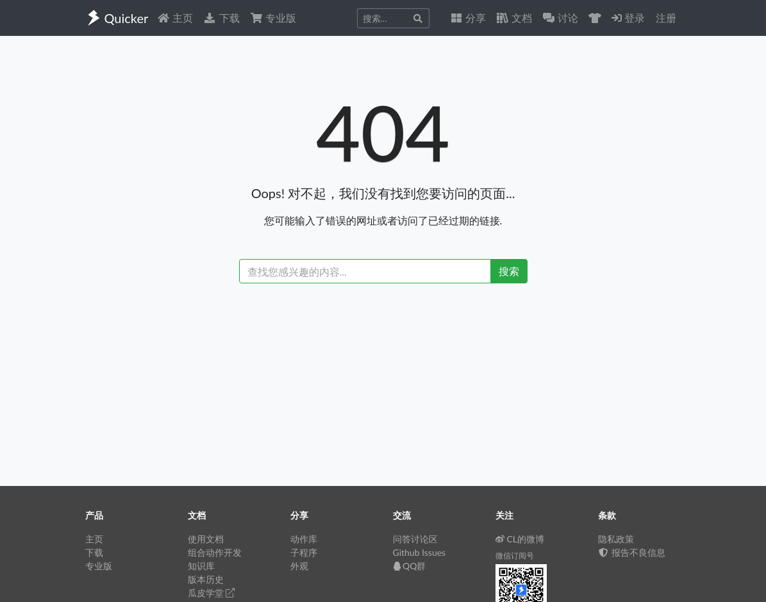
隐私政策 (616, 538)
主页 (175, 18)
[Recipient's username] (365, 271)
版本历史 (206, 579)
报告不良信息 (632, 552)
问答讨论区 (415, 538)
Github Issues (419, 552)
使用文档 (206, 538)
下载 (221, 18)
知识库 (201, 565)
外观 (299, 565)
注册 (666, 18)
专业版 (273, 18)
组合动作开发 (215, 552)
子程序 (303, 552)
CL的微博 (520, 538)
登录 (628, 18)
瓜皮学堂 (211, 592)
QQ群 (409, 565)
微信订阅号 (514, 555)
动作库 (303, 538)
